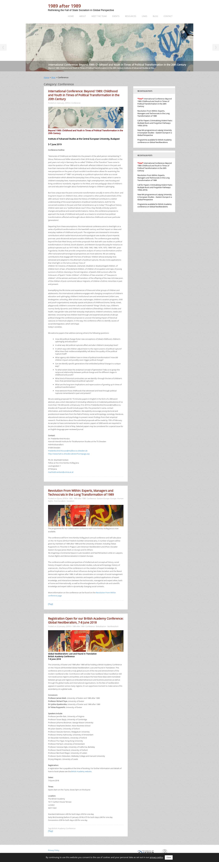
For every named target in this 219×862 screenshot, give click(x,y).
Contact (168, 16)
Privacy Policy (53, 850)
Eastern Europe (103, 498)
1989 (70, 498)
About (82, 16)
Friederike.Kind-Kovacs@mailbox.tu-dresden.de (67, 450)
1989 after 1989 (64, 6)
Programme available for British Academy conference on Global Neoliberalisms (154, 141)
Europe (113, 498)
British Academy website (81, 771)
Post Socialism (60, 501)
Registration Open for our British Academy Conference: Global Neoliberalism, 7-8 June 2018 (85, 620)
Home (71, 16)
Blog (155, 16)
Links (144, 16)
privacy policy (156, 857)
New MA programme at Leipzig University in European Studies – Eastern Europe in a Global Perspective (154, 132)
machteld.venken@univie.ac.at (60, 472)
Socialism (70, 501)
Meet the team (99, 16)
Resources (130, 16)
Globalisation (101, 626)
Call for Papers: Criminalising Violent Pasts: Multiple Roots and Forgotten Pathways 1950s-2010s (154, 123)
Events (115, 16)
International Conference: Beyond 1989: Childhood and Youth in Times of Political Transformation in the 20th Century (117, 64)
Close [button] (168, 857)
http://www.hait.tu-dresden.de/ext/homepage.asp (69, 454)
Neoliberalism (112, 626)
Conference (76, 103)
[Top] (50, 604)
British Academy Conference (63, 828)
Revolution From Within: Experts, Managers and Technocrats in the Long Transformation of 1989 (81, 492)
